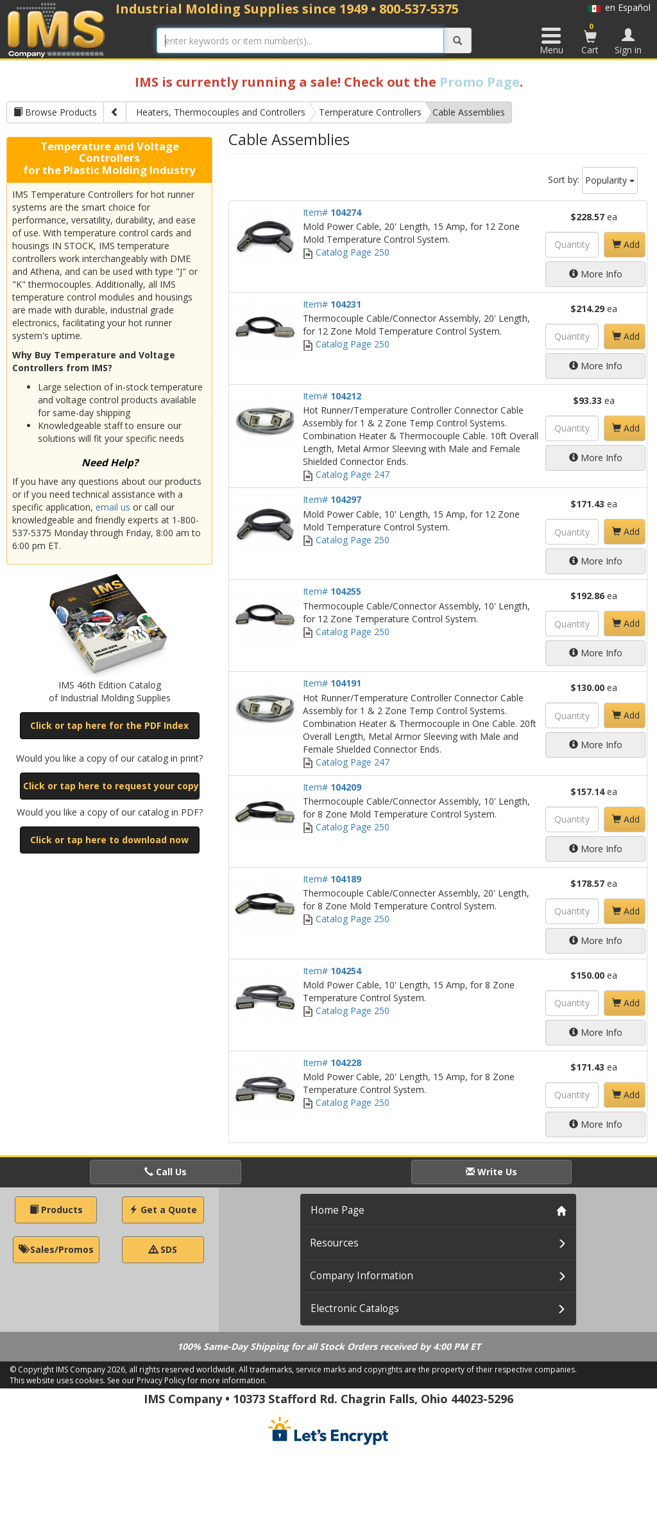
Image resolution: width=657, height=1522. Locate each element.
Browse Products (55, 112)
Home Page (337, 1210)
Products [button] (56, 1209)
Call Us (165, 1172)
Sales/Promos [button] (56, 1249)
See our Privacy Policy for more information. (187, 1380)
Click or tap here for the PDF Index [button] (109, 725)
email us (113, 507)
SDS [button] (163, 1249)
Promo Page (479, 82)
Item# (332, 212)
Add (626, 244)
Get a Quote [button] (163, 1209)
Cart (590, 38)
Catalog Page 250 (346, 252)
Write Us (491, 1172)
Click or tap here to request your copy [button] (111, 786)
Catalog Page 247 (346, 474)
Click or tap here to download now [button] (109, 840)
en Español (619, 7)
